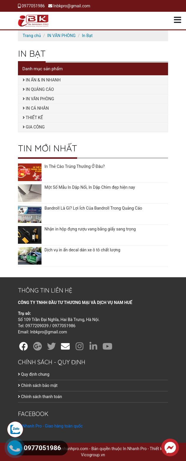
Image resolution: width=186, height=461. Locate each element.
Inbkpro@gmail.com (69, 6)
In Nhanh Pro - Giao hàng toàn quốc (50, 426)
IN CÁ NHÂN (36, 108)
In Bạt (87, 35)
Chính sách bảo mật (37, 385)
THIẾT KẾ (33, 117)
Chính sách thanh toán (40, 396)
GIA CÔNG (34, 127)
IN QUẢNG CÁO (38, 89)
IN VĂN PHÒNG (61, 35)
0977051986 (31, 6)
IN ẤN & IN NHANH (42, 80)
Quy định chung (33, 374)
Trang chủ (32, 35)
